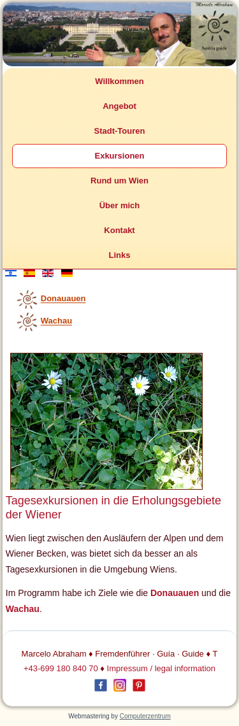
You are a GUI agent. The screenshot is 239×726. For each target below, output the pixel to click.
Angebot (119, 106)
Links (120, 255)
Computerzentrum (145, 716)
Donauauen (63, 299)
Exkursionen (119, 155)
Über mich (119, 205)
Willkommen (119, 81)
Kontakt (119, 230)
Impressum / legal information (161, 668)
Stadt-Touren (119, 131)
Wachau (56, 321)
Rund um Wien (119, 180)
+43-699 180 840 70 (61, 668)
